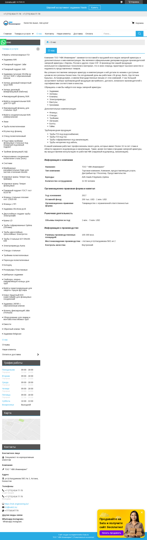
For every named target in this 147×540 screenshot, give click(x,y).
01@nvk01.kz (11, 507)
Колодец (8, 265)
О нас (39, 33)
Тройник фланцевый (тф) (16, 152)
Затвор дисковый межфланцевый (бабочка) (16, 91)
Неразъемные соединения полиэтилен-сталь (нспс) (16, 157)
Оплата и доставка (11, 354)
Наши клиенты (64, 33)
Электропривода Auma (14, 246)
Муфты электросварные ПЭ (17, 55)
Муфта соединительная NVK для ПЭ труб (17, 102)
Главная (8, 33)
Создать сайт (10, 2)
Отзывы (6, 344)
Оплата (89, 33)
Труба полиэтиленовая (14, 126)
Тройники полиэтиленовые (16, 255)
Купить (94, 7)
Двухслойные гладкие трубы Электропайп (17, 215)
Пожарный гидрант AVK (15, 69)
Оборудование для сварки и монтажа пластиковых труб (17, 318)
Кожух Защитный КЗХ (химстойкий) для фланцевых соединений (17, 297)
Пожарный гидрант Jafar (15, 64)
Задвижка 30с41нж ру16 (15, 209)
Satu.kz (86, 535)
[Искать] (139, 33)
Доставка (78, 33)
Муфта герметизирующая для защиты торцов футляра (18, 289)
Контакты (49, 33)
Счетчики (8, 163)
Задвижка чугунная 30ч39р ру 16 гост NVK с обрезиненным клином (17, 76)
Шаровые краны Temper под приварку (17, 178)
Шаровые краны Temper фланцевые (15, 185)
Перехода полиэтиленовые (16, 260)
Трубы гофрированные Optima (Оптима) (18, 226)
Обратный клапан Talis (14, 329)
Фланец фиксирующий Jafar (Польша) (17, 311)
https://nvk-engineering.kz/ (17, 504)
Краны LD (8, 220)
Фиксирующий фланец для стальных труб (16, 109)
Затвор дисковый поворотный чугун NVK (17, 84)
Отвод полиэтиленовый (15, 136)
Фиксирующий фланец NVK (16, 96)
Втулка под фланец (13, 131)
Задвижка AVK (10, 59)
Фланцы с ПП (10, 204)
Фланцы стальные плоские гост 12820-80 (16, 198)
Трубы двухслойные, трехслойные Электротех (15, 233)
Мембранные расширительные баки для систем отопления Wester (16, 170)
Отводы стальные (12, 250)
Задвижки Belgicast (12, 334)
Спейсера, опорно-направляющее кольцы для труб (16, 281)
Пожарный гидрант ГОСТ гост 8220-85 (18, 191)
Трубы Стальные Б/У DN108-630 (17, 240)
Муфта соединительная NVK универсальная (17, 116)
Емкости (7, 324)
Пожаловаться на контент (84, 537)
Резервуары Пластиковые (16, 270)
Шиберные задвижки (13, 274)
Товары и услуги (22, 33)
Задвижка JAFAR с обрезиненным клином (14, 305)
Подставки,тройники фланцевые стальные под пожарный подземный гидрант (16, 144)
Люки (6, 122)
